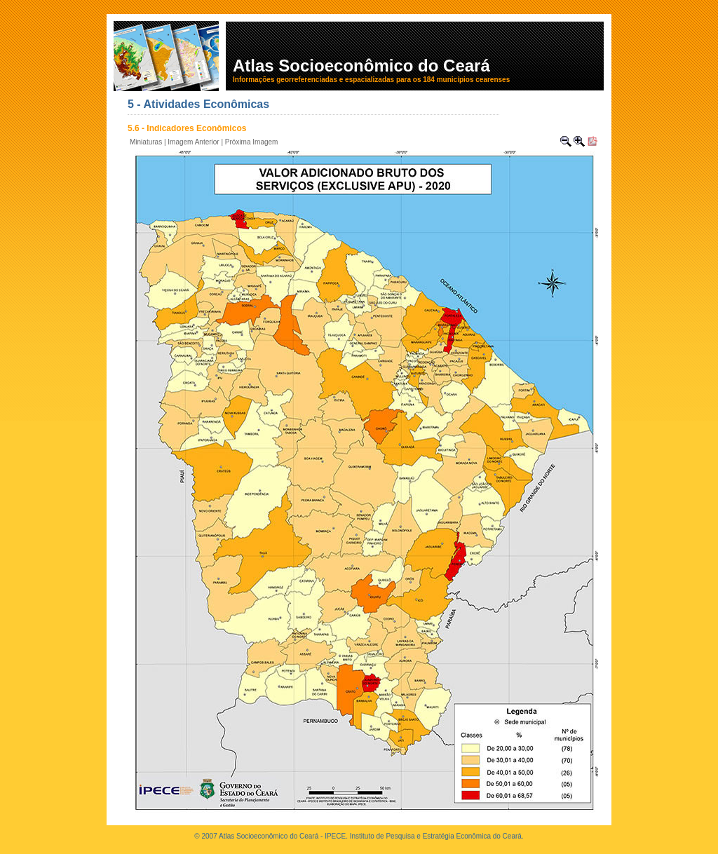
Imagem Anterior (193, 142)
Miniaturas (146, 142)
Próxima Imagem (251, 142)
